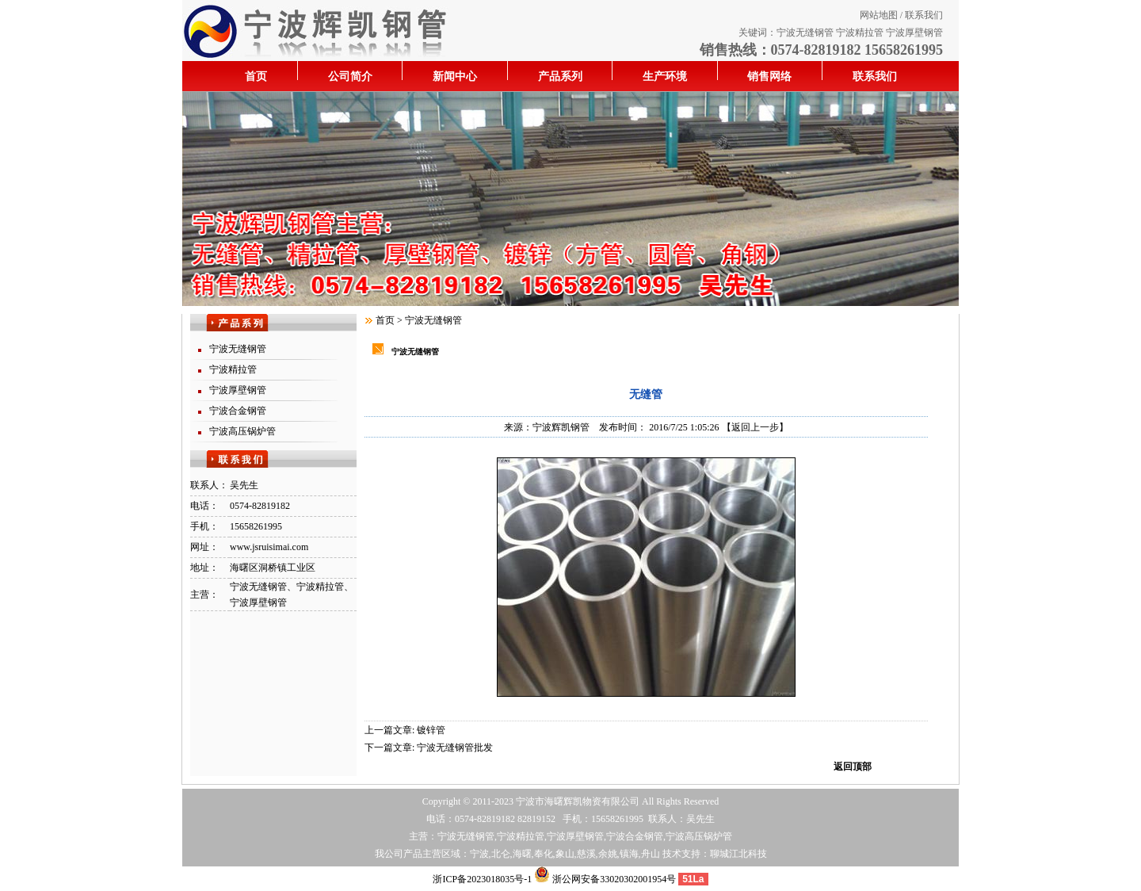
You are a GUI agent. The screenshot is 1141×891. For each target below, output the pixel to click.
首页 (256, 76)
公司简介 (350, 76)
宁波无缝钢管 (805, 32)
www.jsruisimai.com (269, 547)
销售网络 (769, 76)
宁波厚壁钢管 (914, 32)
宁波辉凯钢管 (561, 427)
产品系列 (560, 76)
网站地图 (879, 15)
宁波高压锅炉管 (242, 431)
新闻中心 (455, 76)
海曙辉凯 (563, 801)
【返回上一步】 (755, 427)
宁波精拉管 (859, 32)
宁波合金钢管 (237, 410)
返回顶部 (853, 766)
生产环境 (665, 76)
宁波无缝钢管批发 (455, 747)
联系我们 (924, 15)
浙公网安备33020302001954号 (605, 879)
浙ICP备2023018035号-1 (482, 879)
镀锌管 (431, 730)
